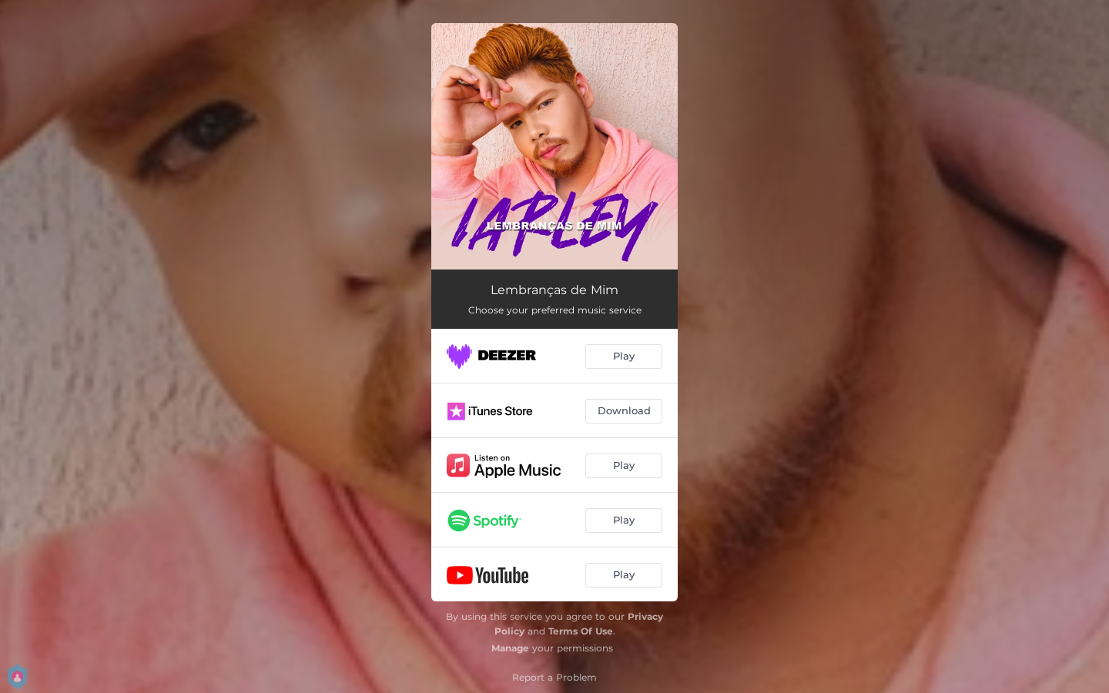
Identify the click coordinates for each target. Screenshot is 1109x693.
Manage (510, 648)
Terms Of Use (580, 631)
